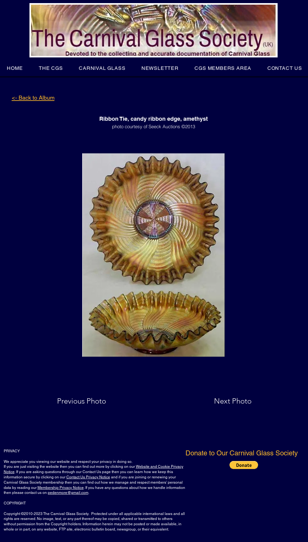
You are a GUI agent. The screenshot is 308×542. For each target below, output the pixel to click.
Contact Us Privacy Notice (88, 477)
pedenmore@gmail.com (68, 492)
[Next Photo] (221, 401)
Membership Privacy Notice (61, 488)
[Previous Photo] (90, 401)
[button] (50, 68)
